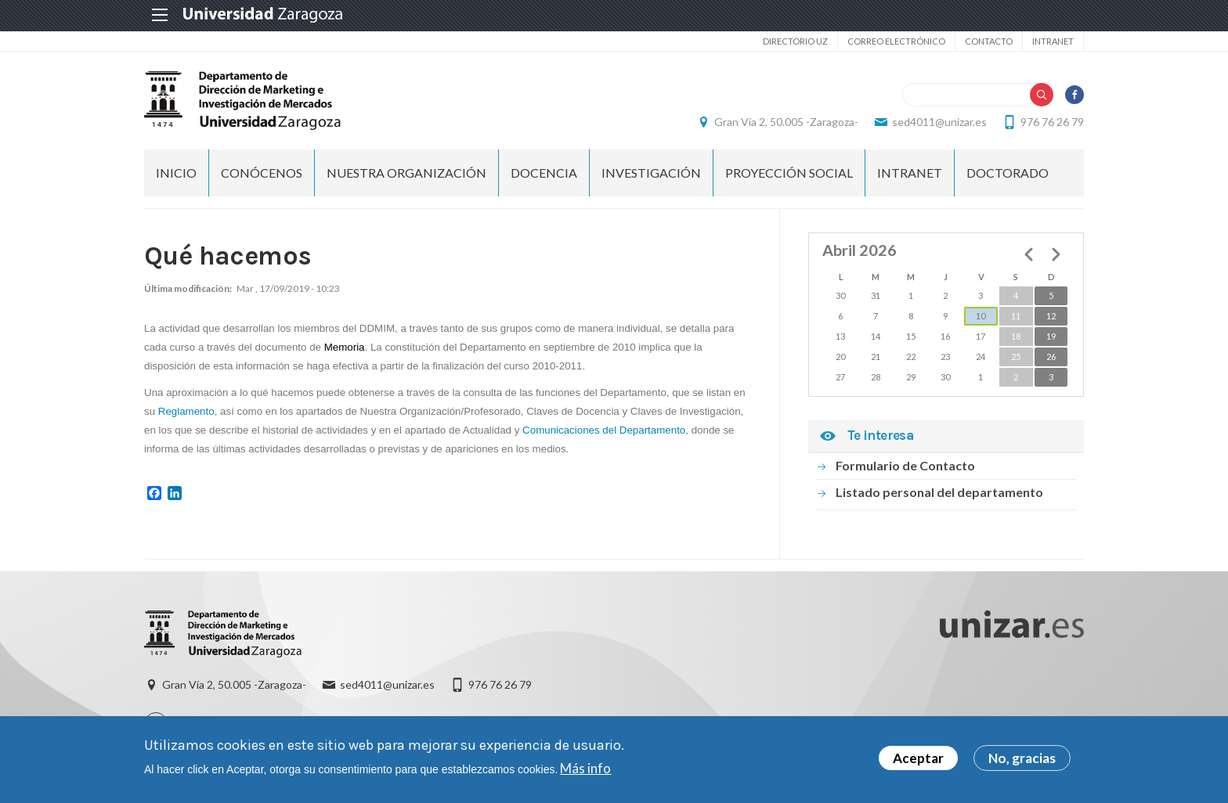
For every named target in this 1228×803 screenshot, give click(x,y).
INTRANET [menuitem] (909, 172)
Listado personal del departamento (939, 491)
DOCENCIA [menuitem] (544, 172)
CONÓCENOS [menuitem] (261, 172)
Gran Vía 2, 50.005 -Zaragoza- (786, 121)
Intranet (1053, 41)
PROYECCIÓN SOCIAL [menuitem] (789, 172)
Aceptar (918, 761)
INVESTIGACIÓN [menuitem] (651, 172)
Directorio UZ (795, 41)
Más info (585, 770)
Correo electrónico (896, 41)
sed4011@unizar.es (939, 121)
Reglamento (186, 411)
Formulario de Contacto (905, 465)
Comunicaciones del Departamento (603, 430)
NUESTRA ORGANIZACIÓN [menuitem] (406, 172)
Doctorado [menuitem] (1007, 172)
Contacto (989, 41)
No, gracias (1022, 761)
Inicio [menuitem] (176, 172)
